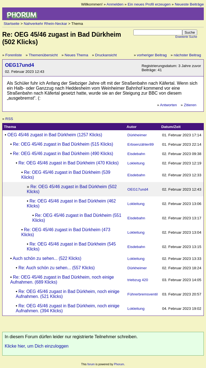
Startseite (11, 24)
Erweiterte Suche (186, 36)
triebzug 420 (137, 280)
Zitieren (190, 105)
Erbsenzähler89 (140, 144)
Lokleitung (135, 163)
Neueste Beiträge (189, 4)
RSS (9, 119)
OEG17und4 (19, 65)
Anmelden (115, 4)
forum (91, 364)
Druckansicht (106, 55)
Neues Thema (76, 55)
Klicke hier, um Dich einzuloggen (36, 346)
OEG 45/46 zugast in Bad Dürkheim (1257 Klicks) (54, 134)
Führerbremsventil (142, 294)
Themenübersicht (43, 55)
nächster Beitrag (187, 55)
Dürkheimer (137, 135)
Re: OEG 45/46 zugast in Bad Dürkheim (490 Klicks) (63, 153)
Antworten (168, 105)
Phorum (119, 364)
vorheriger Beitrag (152, 55)
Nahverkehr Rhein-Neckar (45, 24)
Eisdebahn (136, 154)
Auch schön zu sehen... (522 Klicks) (47, 258)
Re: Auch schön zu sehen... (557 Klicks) (57, 267)
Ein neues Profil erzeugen (149, 4)
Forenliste (13, 55)
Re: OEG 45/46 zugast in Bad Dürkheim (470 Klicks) (69, 163)
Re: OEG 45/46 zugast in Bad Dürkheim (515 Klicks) (63, 144)
